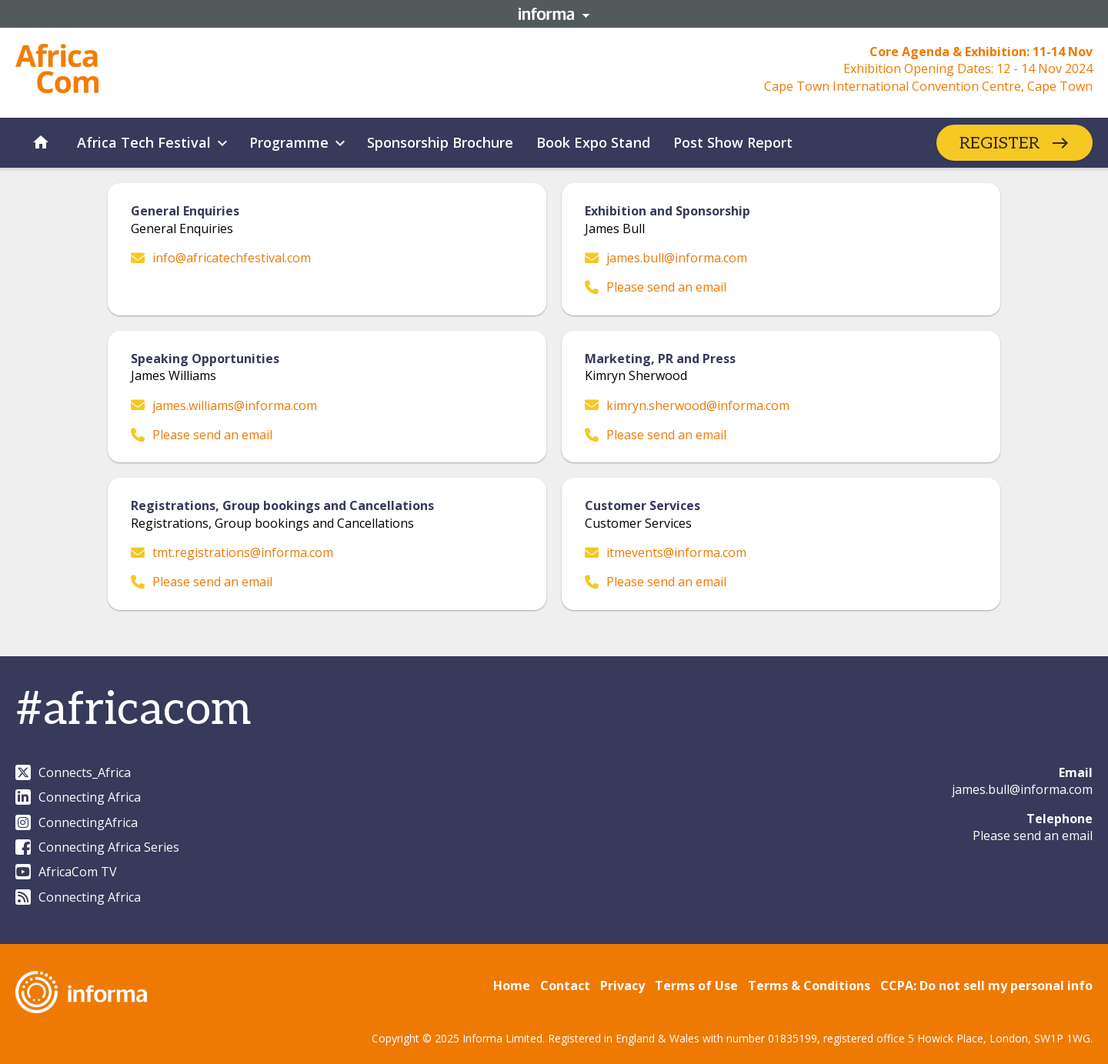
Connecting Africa (78, 797)
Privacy (622, 985)
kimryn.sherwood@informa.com (687, 405)
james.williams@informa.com (224, 405)
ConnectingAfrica (76, 822)
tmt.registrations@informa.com (232, 552)
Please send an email (655, 287)
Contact (565, 985)
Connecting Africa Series (97, 847)
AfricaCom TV (66, 871)
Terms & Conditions (809, 985)
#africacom (133, 710)
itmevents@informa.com (665, 552)
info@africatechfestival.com (221, 257)
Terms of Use (696, 985)
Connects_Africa (73, 772)
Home (511, 985)
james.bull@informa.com (666, 257)
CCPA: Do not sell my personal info (986, 985)
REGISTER (999, 143)
